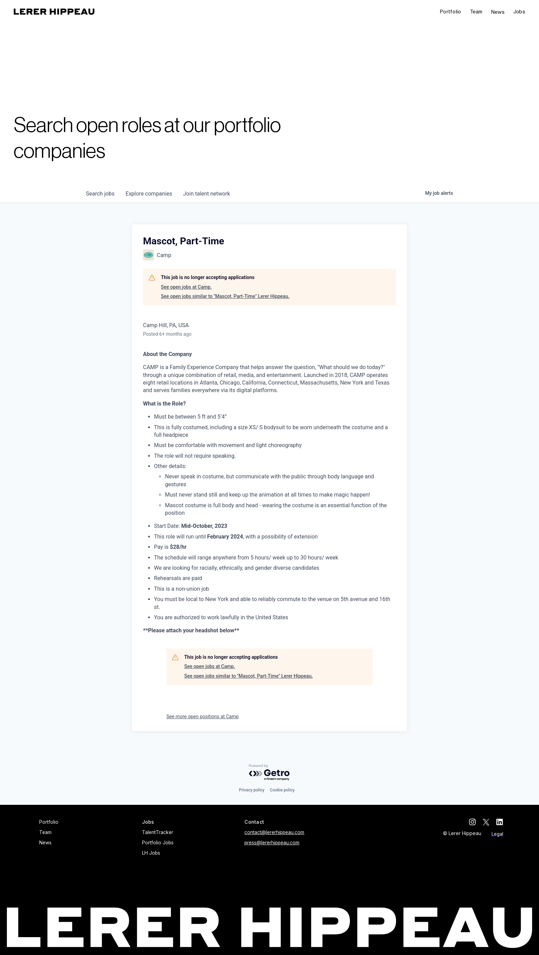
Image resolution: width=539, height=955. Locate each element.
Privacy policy (251, 790)
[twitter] (486, 822)
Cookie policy (282, 790)
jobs (100, 193)
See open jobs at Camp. (186, 287)
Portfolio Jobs (158, 842)
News (498, 12)
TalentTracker (157, 832)
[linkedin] (499, 822)
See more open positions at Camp (202, 716)
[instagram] (472, 822)
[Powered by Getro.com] (269, 772)
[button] (519, 11)
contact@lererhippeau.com (274, 832)
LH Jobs (151, 853)
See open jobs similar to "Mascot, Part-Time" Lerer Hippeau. (225, 296)
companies (148, 193)
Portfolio (450, 11)
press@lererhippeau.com (271, 842)
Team (476, 11)
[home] (54, 11)
